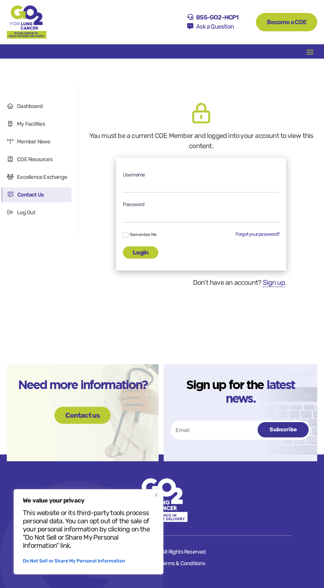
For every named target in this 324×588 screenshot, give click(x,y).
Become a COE (286, 22)
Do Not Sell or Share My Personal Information (74, 561)
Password (134, 204)
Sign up (274, 282)
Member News (28, 141)
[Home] (26, 22)
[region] (88, 531)
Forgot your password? (257, 234)
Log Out (21, 212)
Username (134, 175)
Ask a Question (215, 26)
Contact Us (25, 194)
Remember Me (139, 235)
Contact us (82, 415)
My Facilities (26, 124)
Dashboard (25, 106)
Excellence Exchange (37, 177)
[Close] (156, 495)
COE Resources (29, 159)
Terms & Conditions (183, 563)
